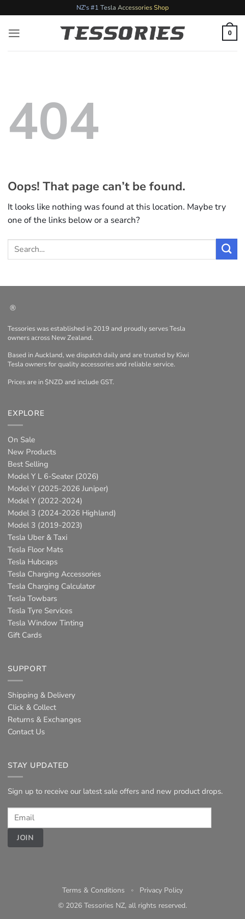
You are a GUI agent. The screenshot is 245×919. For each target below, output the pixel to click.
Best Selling (28, 464)
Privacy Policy (161, 890)
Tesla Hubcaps (33, 562)
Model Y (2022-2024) (45, 501)
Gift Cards (25, 635)
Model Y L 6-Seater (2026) (53, 476)
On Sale (21, 440)
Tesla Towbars (32, 598)
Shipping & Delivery (41, 695)
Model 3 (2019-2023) (45, 525)
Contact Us (26, 732)
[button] (14, 33)
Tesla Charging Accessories (54, 574)
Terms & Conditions (93, 890)
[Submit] (226, 249)
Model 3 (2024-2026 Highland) (62, 513)
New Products (32, 452)
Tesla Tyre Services (40, 611)
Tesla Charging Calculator (51, 586)
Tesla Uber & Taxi (37, 537)
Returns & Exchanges (44, 719)
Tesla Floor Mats (35, 549)
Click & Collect (32, 707)
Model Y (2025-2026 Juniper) (58, 488)
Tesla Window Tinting (46, 623)
